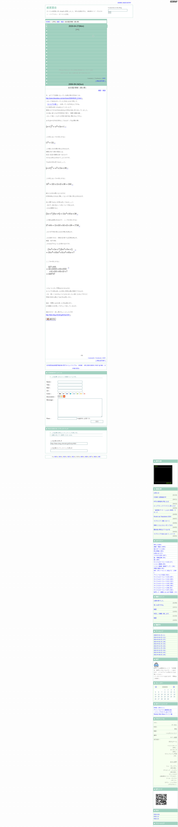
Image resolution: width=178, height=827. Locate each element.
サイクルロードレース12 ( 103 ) (163, 579)
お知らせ (156, 493)
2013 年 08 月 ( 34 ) (160, 654)
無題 (155, 609)
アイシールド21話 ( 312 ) (161, 575)
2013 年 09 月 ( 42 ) (160, 652)
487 (90, 456)
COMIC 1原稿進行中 (160, 497)
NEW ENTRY (127, 2)
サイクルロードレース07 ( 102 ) (163, 590)
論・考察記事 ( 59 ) (160, 557)
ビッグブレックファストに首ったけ (165, 506)
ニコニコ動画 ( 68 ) (160, 564)
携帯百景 (169, 483)
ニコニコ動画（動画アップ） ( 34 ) (164, 566)
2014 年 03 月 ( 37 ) (160, 639)
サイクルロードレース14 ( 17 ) (163, 562)
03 (156, 687)
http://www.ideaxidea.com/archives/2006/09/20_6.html (63, 98)
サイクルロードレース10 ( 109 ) (163, 583)
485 (99, 456)
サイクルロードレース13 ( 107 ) (163, 577)
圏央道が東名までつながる (162, 529)
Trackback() (99, 358)
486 (95, 456)
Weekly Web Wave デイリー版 (163, 714)
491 (73, 456)
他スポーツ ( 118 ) (159, 549)
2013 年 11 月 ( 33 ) (160, 648)
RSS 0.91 (157, 814)
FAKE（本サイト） (159, 707)
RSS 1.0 (156, 816)
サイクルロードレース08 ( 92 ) (163, 588)
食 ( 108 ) (156, 559)
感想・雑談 (60, 22)
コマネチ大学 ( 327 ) (160, 555)
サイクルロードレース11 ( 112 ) (163, 581)
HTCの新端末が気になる (161, 501)
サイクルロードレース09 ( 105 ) (163, 585)
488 (86, 456)
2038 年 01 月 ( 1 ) (159, 635)
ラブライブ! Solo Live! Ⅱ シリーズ (164, 534)
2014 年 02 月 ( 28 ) (160, 641)
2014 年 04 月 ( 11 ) (160, 637)
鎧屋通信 (51, 7)
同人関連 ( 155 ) (159, 551)
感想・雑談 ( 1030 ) (160, 546)
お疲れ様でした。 (159, 600)
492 (68, 456)
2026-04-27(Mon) (76, 26)
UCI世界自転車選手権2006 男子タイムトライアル (61, 365)
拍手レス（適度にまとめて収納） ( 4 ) (165, 592)
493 (64, 456)
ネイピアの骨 (51, 104)
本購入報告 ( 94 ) (159, 568)
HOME (48, 22)
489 (82, 456)
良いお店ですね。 (159, 605)
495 (55, 456)
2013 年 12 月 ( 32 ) (160, 646)
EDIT (104, 78)
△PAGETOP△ (100, 81)
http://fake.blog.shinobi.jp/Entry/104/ (58, 315)
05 (174, 687)
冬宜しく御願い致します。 (162, 613)
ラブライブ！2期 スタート (162, 521)
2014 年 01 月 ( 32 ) (160, 644)
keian (156, 466)
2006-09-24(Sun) (76, 84)
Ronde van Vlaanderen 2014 (162, 516)
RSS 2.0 (156, 818)
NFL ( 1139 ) (157, 544)
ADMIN (120, 2)
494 (60, 456)
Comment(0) (91, 358)
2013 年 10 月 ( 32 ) (160, 650)
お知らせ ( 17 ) (158, 553)
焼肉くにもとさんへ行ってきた (163, 525)
